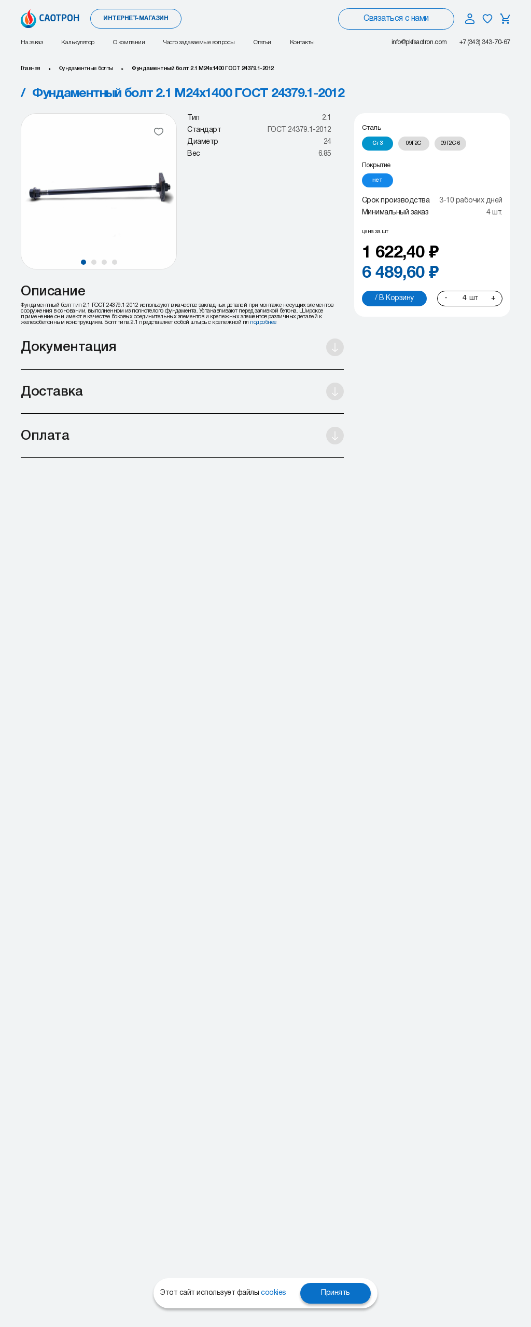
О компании (129, 42)
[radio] (377, 144)
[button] (83, 262)
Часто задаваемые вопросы (198, 42)
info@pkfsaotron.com (419, 42)
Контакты (302, 42)
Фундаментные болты (86, 68)
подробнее (263, 322)
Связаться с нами (396, 18)
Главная (30, 68)
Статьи (262, 42)
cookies (273, 1293)
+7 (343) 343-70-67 (484, 42)
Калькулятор (77, 42)
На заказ (32, 42)
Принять (335, 1293)
